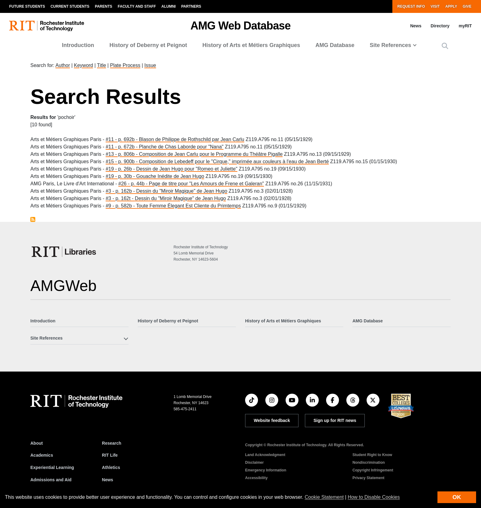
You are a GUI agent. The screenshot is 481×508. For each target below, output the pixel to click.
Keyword (83, 65)
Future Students (27, 6)
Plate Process (125, 65)
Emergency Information (265, 470)
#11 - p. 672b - (122, 146)
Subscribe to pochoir (32, 219)
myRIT (465, 25)
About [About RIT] (36, 443)
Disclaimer (254, 462)
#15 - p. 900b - (122, 161)
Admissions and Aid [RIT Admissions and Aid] (50, 479)
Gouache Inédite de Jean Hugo (170, 176)
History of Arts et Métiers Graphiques (251, 45)
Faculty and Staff (137, 6)
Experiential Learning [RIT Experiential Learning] (52, 467)
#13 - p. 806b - (122, 154)
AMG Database (334, 45)
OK (456, 497)
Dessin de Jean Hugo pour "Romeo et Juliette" (186, 168)
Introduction (78, 45)
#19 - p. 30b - (121, 176)
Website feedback (272, 420)
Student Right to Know (372, 455)
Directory (440, 25)
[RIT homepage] (46, 26)
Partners (191, 6)
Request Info (411, 6)
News (415, 25)
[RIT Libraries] (64, 251)
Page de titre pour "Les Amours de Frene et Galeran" (206, 183)
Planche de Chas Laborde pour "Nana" (181, 146)
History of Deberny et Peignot (148, 45)
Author (63, 65)
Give (467, 6)
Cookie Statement (324, 497)
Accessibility (256, 478)
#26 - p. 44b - (133, 183)
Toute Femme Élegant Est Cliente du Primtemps (188, 205)
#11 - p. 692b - (122, 139)
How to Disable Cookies (374, 497)
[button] (445, 46)
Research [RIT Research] (111, 443)
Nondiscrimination (368, 462)
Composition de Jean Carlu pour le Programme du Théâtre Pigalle (211, 154)
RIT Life (109, 455)
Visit (435, 6)
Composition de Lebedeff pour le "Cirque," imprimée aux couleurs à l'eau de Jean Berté (234, 161)
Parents (103, 6)
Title (101, 65)
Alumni (168, 6)
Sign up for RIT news (335, 420)
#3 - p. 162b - (121, 191)
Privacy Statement (368, 478)
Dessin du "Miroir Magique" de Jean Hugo (181, 191)
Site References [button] (390, 45)
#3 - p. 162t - (120, 198)
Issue (150, 65)
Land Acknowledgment (265, 455)
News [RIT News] (107, 479)
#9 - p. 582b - (121, 205)
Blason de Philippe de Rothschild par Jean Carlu (191, 139)
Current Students (70, 6)
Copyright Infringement (372, 470)
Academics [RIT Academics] (41, 455)
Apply (451, 6)
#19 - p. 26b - (121, 168)
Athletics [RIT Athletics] (111, 467)
